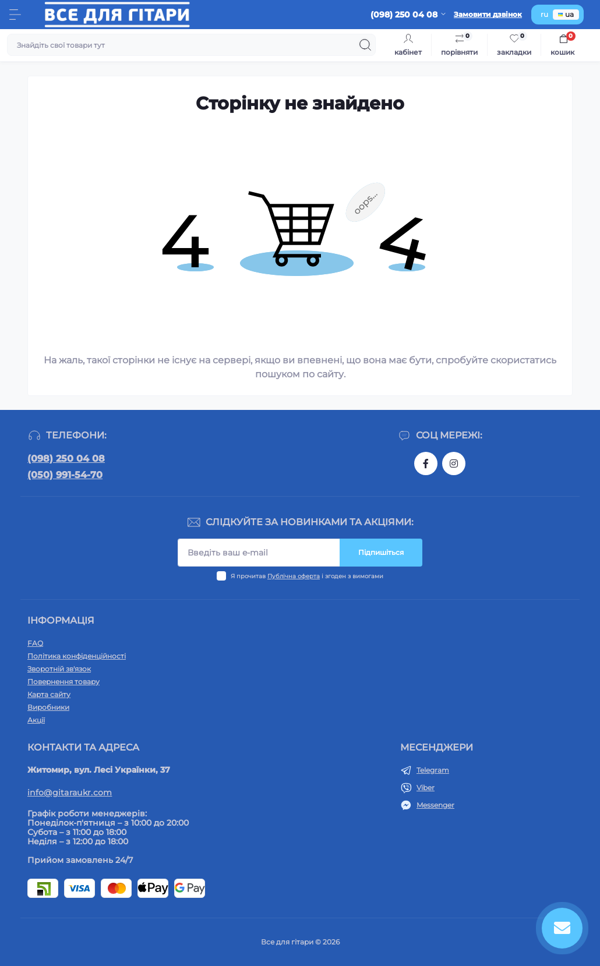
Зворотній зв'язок (59, 668)
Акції (36, 720)
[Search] (365, 45)
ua (566, 14)
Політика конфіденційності (76, 656)
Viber (426, 787)
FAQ (35, 643)
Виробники (48, 707)
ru (544, 14)
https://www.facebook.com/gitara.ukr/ (426, 463)
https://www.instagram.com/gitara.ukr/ (454, 463)
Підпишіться (381, 552)
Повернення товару (63, 681)
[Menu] (15, 14)
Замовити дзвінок (488, 14)
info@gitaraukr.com (69, 792)
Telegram (433, 770)
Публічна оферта (293, 576)
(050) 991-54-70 (65, 474)
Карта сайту (48, 694)
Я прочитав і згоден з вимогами (307, 576)
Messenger (435, 805)
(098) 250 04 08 (66, 458)
